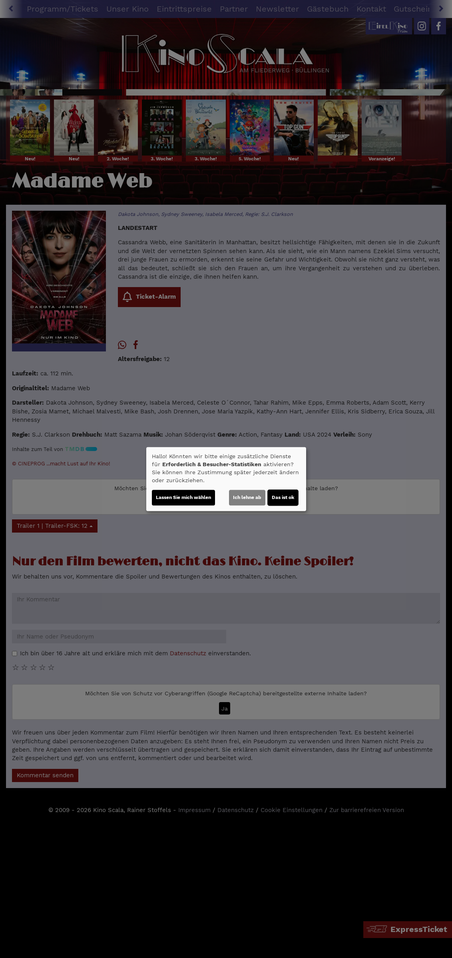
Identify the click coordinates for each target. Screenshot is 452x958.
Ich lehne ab (247, 497)
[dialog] (226, 479)
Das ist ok (283, 497)
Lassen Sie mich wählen (183, 497)
